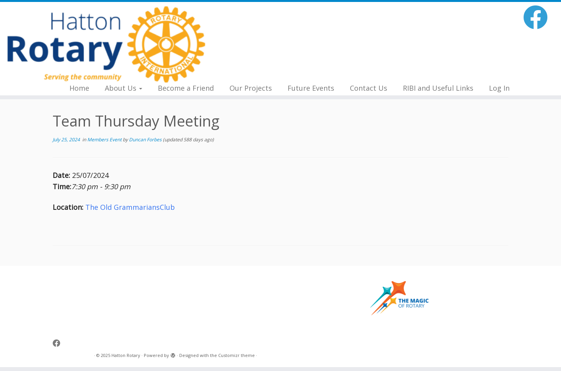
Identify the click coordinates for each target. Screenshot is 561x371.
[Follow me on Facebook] (538, 16)
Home (79, 88)
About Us (123, 88)
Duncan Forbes (145, 139)
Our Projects (250, 88)
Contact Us (368, 88)
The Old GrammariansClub (130, 207)
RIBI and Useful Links (438, 88)
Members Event (105, 139)
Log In (499, 88)
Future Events (311, 88)
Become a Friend (186, 88)
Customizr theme (236, 355)
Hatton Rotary (125, 355)
